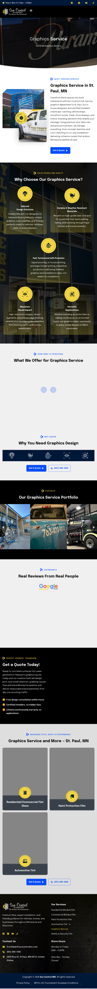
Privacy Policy (23, 983)
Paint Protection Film (61, 920)
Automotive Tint (61, 925)
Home (39, 46)
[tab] (12, 455)
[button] (44, 390)
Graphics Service (59, 930)
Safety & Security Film (61, 934)
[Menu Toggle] (31, 10)
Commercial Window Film (63, 915)
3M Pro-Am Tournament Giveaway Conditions (56, 983)
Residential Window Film (63, 910)
